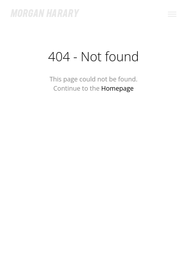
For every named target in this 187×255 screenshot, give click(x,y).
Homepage (117, 88)
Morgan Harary (45, 14)
